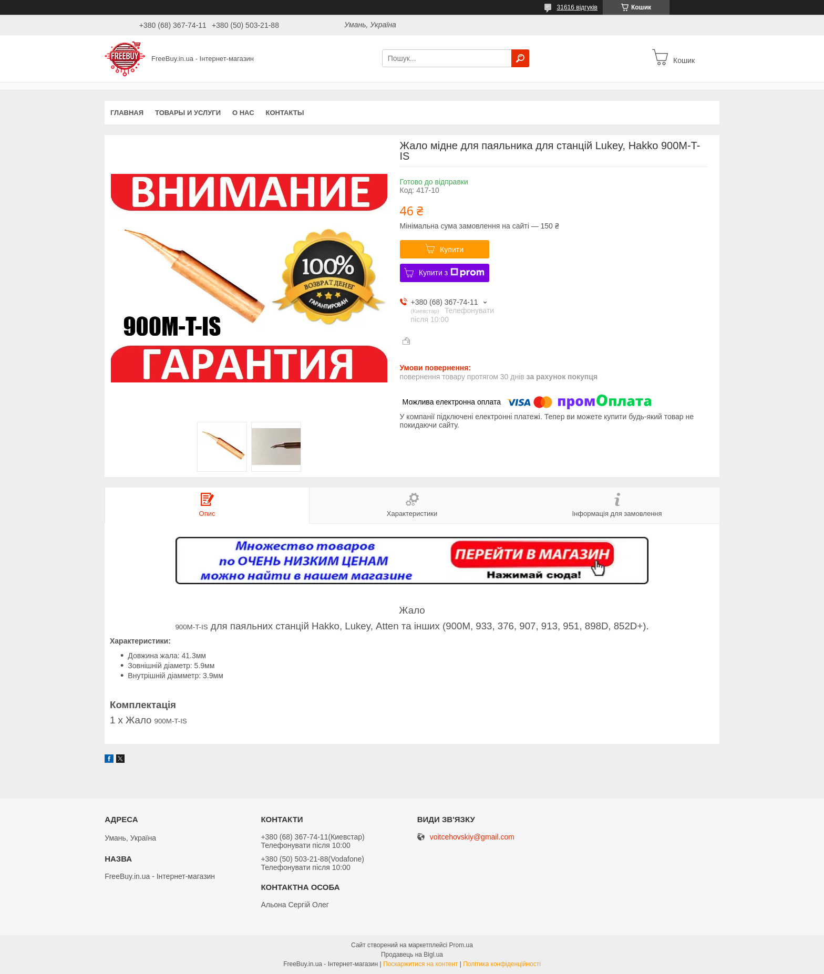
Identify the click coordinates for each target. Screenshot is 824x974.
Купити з (452, 272)
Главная (126, 113)
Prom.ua (461, 945)
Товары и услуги (188, 113)
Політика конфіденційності (502, 964)
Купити (452, 249)
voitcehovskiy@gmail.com (472, 837)
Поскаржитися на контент (420, 964)
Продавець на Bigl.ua (412, 954)
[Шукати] (520, 58)
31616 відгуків (577, 7)
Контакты (285, 113)
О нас (243, 113)
